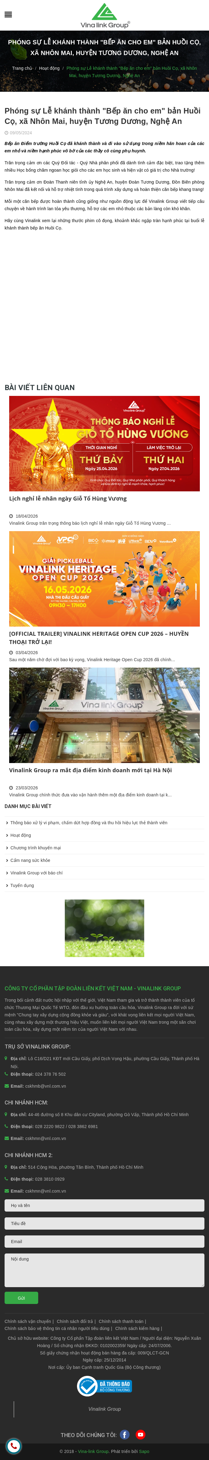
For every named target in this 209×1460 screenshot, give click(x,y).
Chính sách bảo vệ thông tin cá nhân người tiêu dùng (58, 1328)
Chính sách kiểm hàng (138, 1328)
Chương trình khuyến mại (33, 848)
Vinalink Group (104, 1409)
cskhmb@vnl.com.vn (45, 1086)
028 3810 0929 (50, 1179)
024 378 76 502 (50, 1074)
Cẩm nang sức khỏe (27, 860)
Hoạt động (18, 835)
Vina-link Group (93, 1451)
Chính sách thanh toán (122, 1321)
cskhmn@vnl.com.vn (45, 1138)
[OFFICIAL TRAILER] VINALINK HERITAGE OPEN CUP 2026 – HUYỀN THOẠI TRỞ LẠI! (99, 638)
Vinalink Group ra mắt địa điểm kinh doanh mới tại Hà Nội (90, 770)
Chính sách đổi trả (76, 1321)
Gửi (21, 1298)
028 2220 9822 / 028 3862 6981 (66, 1126)
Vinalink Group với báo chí (34, 873)
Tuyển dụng (19, 885)
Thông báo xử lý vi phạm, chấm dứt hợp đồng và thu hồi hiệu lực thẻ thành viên (86, 823)
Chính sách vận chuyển (29, 1321)
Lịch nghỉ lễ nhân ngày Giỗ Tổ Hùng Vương (68, 498)
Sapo (144, 1451)
